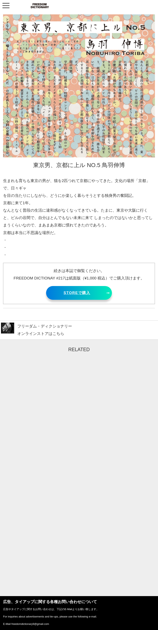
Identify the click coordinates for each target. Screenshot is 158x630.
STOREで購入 (77, 293)
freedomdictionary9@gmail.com (30, 623)
